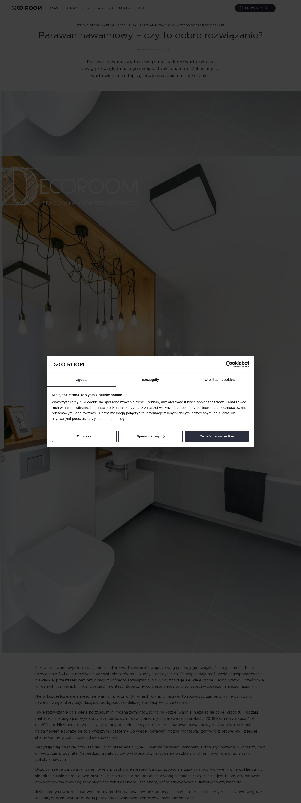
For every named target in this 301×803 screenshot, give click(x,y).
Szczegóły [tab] (150, 380)
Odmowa (84, 436)
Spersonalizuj (151, 436)
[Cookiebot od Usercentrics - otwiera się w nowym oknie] (229, 364)
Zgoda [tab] (81, 380)
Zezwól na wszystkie (217, 436)
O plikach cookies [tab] (220, 380)
